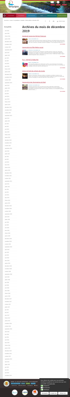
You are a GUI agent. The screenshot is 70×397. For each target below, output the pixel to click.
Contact (23, 383)
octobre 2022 (8, 145)
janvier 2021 (7, 203)
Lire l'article (62, 44)
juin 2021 (7, 189)
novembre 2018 (8, 268)
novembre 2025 (8, 44)
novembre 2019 (8, 241)
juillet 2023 (7, 121)
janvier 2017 (7, 320)
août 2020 (7, 216)
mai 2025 (7, 60)
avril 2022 (7, 162)
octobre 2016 (8, 326)
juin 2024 (7, 91)
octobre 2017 (8, 304)
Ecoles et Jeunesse (31, 15)
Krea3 (36, 385)
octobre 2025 (8, 47)
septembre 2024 (8, 82)
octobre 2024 (8, 80)
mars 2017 (7, 315)
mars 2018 (7, 290)
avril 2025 (7, 63)
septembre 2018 (8, 274)
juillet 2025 (7, 55)
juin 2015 (7, 367)
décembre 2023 (8, 107)
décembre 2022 (8, 140)
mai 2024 (7, 93)
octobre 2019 (8, 244)
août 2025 (7, 52)
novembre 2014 (8, 375)
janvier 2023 (7, 137)
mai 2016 (7, 337)
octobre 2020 (8, 211)
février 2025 (7, 69)
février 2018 (7, 293)
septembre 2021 (8, 181)
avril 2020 (7, 227)
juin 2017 (7, 309)
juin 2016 (7, 334)
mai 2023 (7, 126)
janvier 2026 (7, 39)
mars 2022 (7, 164)
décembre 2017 (8, 298)
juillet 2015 (7, 364)
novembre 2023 (8, 110)
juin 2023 (7, 123)
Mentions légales (22, 385)
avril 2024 (7, 96)
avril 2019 (7, 257)
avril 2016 (7, 340)
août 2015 (7, 361)
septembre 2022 (8, 148)
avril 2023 (7, 129)
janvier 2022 (7, 170)
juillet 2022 (7, 153)
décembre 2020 (8, 205)
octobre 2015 (8, 356)
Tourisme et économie (62, 15)
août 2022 (7, 151)
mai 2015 (7, 370)
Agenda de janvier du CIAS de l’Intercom (34, 36)
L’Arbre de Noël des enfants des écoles (33, 71)
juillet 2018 (7, 279)
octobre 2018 (8, 271)
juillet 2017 (7, 307)
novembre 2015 (8, 353)
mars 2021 (7, 197)
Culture (41, 15)
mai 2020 (7, 225)
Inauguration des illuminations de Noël (34, 82)
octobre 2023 (8, 112)
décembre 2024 (8, 74)
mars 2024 (7, 99)
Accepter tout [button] (53, 393)
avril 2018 (7, 288)
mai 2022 (7, 159)
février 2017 (7, 318)
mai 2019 (7, 255)
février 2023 (7, 134)
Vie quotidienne (21, 15)
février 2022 (7, 167)
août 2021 (7, 184)
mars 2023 (7, 132)
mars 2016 (7, 342)
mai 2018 (7, 285)
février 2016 (7, 345)
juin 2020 (7, 222)
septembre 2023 (8, 115)
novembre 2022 (8, 143)
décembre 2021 (8, 173)
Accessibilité (30, 385)
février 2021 (7, 200)
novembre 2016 (8, 323)
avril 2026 (7, 30)
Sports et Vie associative (51, 15)
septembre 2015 (8, 359)
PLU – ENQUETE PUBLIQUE (30, 60)
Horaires (28, 383)
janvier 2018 (7, 296)
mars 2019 (7, 260)
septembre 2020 (8, 214)
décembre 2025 (8, 41)
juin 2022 (7, 156)
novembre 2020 (8, 208)
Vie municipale (11, 15)
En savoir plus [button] (51, 383)
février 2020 (7, 233)
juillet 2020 (7, 219)
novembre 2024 (8, 77)
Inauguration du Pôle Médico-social (32, 47)
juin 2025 (7, 58)
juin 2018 (7, 282)
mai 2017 (7, 312)
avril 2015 (7, 372)
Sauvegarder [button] (45, 393)
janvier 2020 (7, 236)
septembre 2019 (8, 246)
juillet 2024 (7, 88)
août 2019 (7, 249)
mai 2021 (7, 192)
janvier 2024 (7, 104)
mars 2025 (7, 66)
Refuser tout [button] (63, 393)
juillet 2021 (7, 186)
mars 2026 (7, 33)
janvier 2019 (7, 263)
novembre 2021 (8, 175)
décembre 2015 (8, 350)
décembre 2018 (8, 266)
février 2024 (7, 101)
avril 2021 (7, 194)
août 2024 (7, 85)
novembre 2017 (8, 301)
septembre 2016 (8, 329)
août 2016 (7, 331)
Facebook (33, 383)
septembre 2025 (8, 49)
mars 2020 (7, 230)
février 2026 (7, 36)
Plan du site (14, 385)
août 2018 (7, 277)
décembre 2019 (8, 238)
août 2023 (7, 118)
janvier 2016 (7, 348)
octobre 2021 (8, 178)
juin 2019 (7, 252)
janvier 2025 (7, 71)
